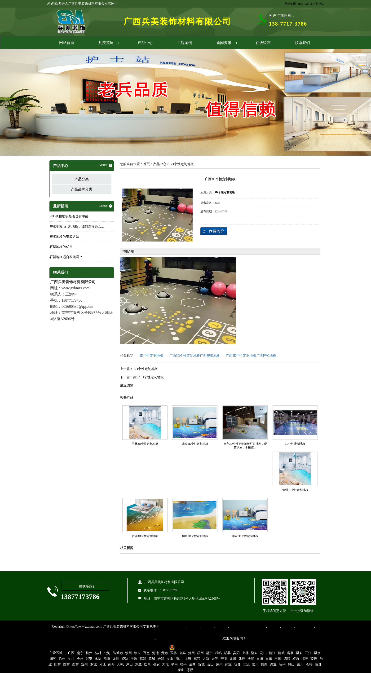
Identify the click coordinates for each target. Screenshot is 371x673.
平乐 (134, 658)
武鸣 (218, 653)
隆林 (66, 664)
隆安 (254, 653)
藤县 (318, 664)
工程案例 (184, 43)
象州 (219, 664)
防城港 (118, 653)
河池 (155, 653)
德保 (286, 658)
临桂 (62, 658)
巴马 (147, 664)
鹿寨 (290, 653)
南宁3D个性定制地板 (148, 377)
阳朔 (53, 658)
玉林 (173, 653)
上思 (188, 658)
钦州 (128, 653)
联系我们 (302, 43)
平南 (174, 664)
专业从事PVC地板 (172, 626)
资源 (125, 658)
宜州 (84, 664)
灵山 (170, 658)
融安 (299, 653)
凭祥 (241, 658)
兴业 (273, 664)
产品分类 (82, 179)
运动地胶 (221, 626)
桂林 (98, 653)
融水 (317, 653)
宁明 (224, 658)
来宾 (182, 653)
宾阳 (236, 653)
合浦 (161, 658)
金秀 (192, 664)
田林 (57, 664)
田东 (268, 658)
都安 (156, 664)
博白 (264, 664)
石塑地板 (287, 626)
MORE (105, 165)
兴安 (89, 658)
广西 (71, 653)
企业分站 (318, 3)
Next (356, 103)
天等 (215, 658)
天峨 (120, 664)
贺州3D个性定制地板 (295, 490)
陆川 (255, 664)
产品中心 (145, 43)
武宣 (228, 664)
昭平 (282, 664)
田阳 (259, 658)
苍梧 (309, 664)
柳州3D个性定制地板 (195, 536)
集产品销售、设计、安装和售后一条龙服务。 (189, 638)
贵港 (164, 653)
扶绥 (250, 658)
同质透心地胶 (239, 626)
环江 (102, 664)
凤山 (129, 664)
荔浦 (143, 658)
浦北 (179, 658)
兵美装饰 (106, 43)
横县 (227, 653)
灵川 (71, 658)
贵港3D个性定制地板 (145, 536)
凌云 (313, 658)
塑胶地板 (193, 626)
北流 (246, 664)
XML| (308, 3)
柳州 (89, 653)
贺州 (191, 653)
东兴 (197, 658)
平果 (277, 658)
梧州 (200, 653)
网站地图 (290, 3)
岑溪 (190, 670)
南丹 (111, 664)
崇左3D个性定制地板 (245, 536)
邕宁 (209, 653)
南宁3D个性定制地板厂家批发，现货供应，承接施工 (245, 445)
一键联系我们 (86, 586)
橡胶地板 (207, 626)
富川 (300, 664)
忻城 (201, 664)
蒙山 (181, 670)
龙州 (233, 658)
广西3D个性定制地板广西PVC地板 (251, 355)
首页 (146, 164)
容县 (237, 664)
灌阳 (107, 658)
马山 (263, 653)
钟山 (291, 664)
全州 (80, 658)
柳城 (281, 653)
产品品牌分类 (81, 189)
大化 (165, 664)
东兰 (138, 664)
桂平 (183, 664)
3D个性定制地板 (182, 164)
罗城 (93, 664)
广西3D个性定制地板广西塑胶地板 (194, 355)
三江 (308, 653)
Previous (15, 103)
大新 (206, 658)
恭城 (152, 658)
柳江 (272, 653)
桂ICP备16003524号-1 (150, 647)
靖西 (295, 658)
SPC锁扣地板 (304, 626)
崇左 (137, 653)
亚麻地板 (273, 626)
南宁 (80, 653)
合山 (210, 664)
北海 (107, 653)
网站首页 (66, 43)
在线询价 (213, 231)
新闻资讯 (223, 43)
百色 (146, 653)
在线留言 (263, 43)
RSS (300, 3)
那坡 (304, 658)
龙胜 (116, 658)
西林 (75, 664)
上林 (245, 653)
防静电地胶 (257, 626)
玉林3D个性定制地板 (145, 443)
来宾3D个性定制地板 (195, 443)
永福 (98, 658)
